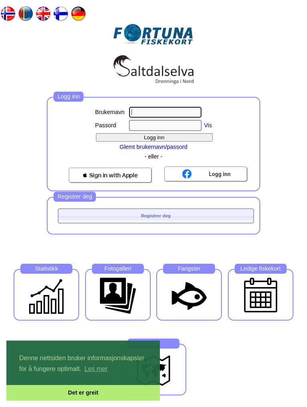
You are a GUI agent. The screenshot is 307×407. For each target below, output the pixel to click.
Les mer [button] (96, 368)
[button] (110, 175)
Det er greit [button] (83, 392)
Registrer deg (156, 215)
